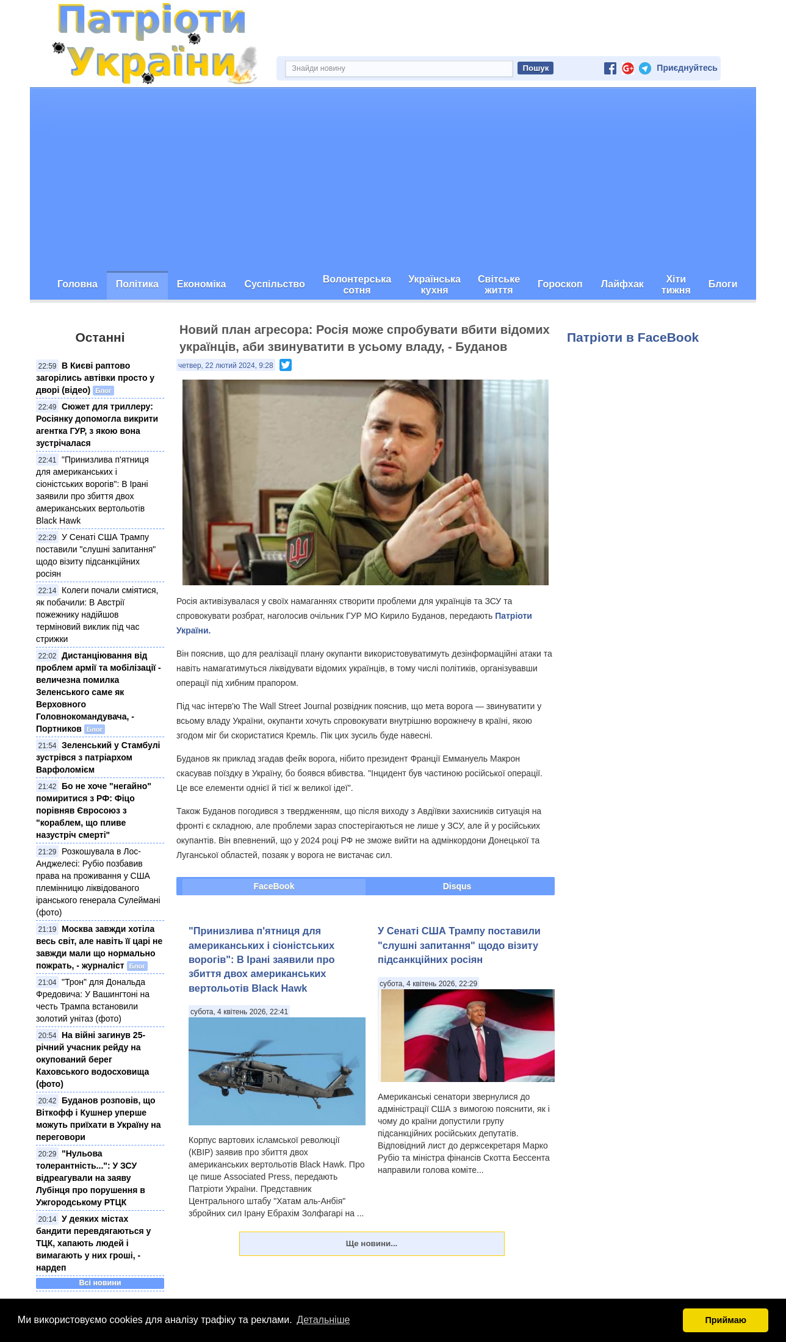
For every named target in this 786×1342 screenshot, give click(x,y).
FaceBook (274, 886)
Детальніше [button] (323, 1320)
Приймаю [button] (725, 1320)
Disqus (457, 886)
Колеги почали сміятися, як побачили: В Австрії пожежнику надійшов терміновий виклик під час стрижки (97, 614)
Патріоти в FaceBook (633, 337)
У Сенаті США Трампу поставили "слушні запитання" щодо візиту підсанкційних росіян (459, 945)
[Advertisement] (393, 179)
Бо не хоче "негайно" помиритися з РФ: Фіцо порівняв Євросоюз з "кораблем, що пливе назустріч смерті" (93, 810)
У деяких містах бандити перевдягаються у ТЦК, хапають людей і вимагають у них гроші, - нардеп (93, 1243)
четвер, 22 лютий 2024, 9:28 (225, 365)
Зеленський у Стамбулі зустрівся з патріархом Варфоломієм (98, 757)
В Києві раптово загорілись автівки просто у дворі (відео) (95, 378)
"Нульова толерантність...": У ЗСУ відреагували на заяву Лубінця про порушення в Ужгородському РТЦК (90, 1178)
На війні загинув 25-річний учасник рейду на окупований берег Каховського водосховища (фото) (92, 1059)
